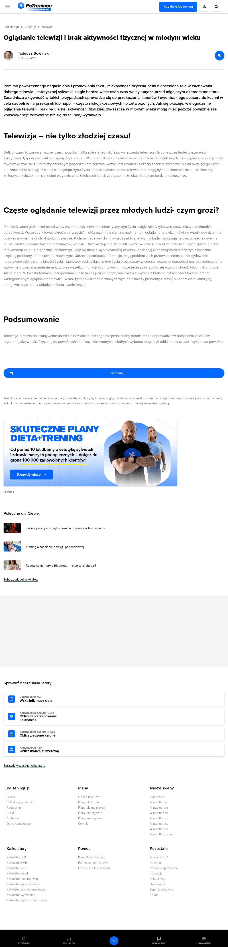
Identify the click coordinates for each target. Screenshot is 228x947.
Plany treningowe (90, 818)
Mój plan (69, 943)
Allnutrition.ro (159, 818)
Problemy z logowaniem (94, 868)
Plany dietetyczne (90, 813)
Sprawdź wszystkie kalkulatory (24, 766)
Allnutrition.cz (159, 808)
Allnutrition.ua (159, 829)
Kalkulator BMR (17, 863)
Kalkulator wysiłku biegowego (27, 900)
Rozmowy (159, 943)
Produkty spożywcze (164, 868)
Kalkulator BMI (16, 857)
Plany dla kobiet (89, 802)
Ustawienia (204, 943)
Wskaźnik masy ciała (44, 699)
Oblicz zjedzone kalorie (44, 734)
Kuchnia (155, 863)
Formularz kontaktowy (93, 863)
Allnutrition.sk (159, 813)
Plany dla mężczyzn (91, 808)
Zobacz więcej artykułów (21, 579)
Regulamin (14, 808)
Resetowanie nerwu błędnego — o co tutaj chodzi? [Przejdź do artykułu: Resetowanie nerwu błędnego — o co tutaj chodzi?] (61, 566)
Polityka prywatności (20, 802)
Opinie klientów (89, 797)
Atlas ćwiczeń (159, 857)
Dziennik (24, 943)
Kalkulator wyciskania (21, 895)
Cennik (83, 824)
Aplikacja (13, 818)
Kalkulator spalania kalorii (23, 884)
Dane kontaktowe (19, 824)
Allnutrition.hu (159, 824)
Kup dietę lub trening (178, 6)
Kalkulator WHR (17, 868)
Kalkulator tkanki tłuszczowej (26, 889)
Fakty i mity (157, 879)
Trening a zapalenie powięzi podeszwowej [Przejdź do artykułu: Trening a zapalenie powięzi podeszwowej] (55, 547)
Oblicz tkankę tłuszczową (44, 749)
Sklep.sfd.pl (157, 797)
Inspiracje (156, 873)
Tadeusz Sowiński (33, 53)
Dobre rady (157, 884)
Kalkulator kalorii (17, 873)
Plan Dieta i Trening (91, 857)
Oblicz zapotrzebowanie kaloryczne (44, 716)
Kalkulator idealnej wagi (23, 879)
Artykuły (30, 27)
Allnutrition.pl (158, 802)
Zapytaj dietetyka (161, 889)
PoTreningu (11, 27)
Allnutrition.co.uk (161, 834)
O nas (11, 797)
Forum (154, 895)
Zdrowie (47, 27)
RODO (11, 813)
